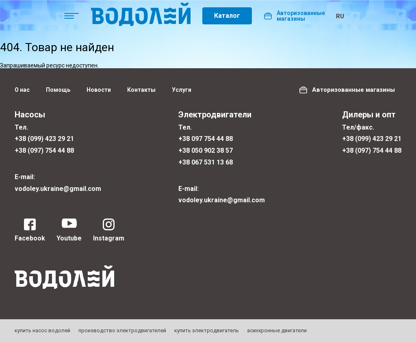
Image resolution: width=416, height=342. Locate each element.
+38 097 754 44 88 (205, 139)
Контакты (141, 90)
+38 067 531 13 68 (205, 162)
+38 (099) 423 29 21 (44, 139)
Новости (99, 90)
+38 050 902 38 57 (205, 150)
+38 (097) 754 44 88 (44, 150)
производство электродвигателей (122, 330)
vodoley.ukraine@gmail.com (58, 189)
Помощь (58, 90)
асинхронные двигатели (277, 330)
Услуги (181, 90)
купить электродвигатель (206, 330)
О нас (22, 90)
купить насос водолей (42, 330)
